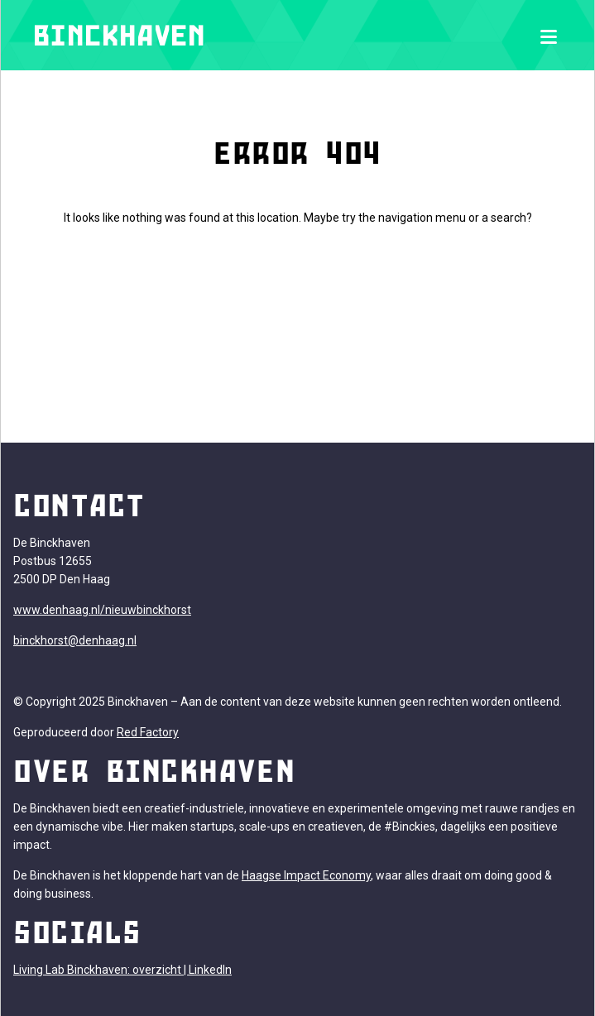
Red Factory (148, 732)
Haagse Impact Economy (306, 875)
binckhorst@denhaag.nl (75, 640)
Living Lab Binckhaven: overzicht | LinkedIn (122, 969)
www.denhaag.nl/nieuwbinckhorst (102, 609)
